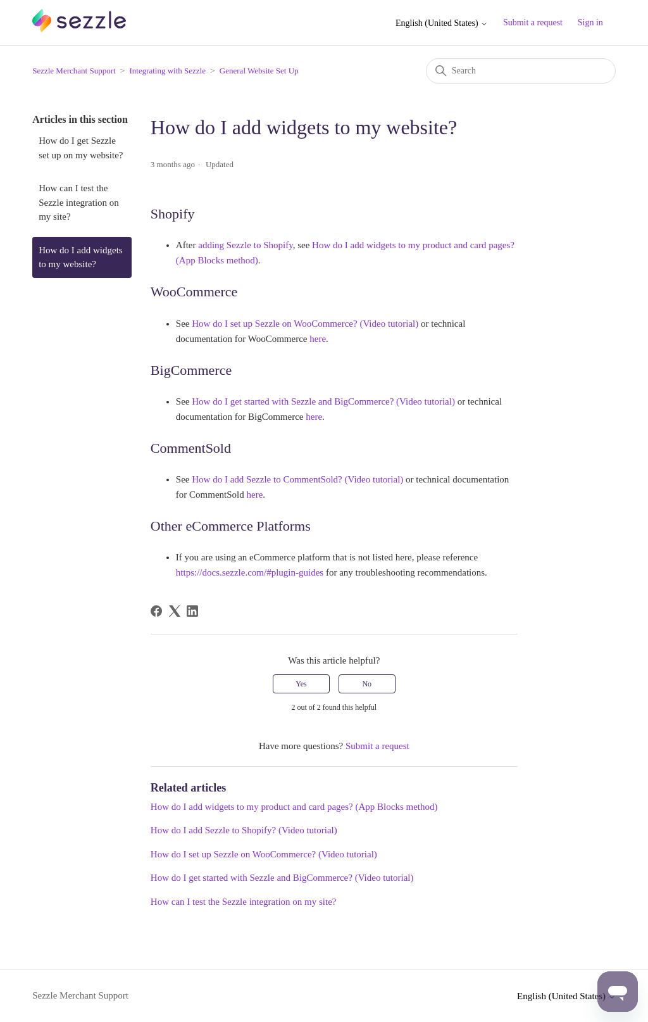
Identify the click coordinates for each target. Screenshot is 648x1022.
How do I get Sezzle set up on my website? (81, 148)
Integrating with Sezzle (167, 70)
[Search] (521, 71)
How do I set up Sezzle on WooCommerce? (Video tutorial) (264, 854)
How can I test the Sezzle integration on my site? (79, 202)
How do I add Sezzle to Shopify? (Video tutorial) (244, 830)
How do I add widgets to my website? (80, 257)
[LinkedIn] (192, 611)
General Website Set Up (259, 70)
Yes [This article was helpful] (301, 683)
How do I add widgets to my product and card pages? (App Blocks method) (294, 807)
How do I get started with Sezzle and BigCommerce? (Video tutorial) (282, 878)
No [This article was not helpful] (366, 683)
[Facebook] (156, 611)
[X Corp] (174, 611)
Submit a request (533, 22)
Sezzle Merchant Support (73, 70)
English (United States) (442, 23)
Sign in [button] (590, 22)
